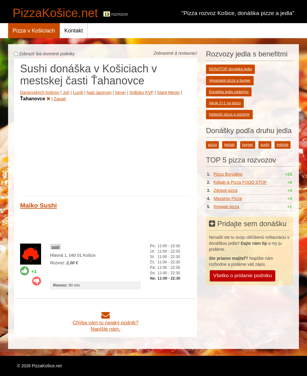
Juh (66, 92)
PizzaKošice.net (55, 13)
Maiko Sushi (38, 205)
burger (247, 145)
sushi (55, 247)
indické (282, 145)
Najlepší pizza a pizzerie (229, 114)
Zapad (60, 98)
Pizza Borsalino (228, 174)
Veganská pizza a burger (230, 80)
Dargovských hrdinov (39, 92)
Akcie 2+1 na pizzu (225, 103)
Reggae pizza (226, 206)
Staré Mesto (168, 92)
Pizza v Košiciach (34, 31)
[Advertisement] (105, 147)
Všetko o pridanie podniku (242, 275)
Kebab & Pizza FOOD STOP (240, 182)
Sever (120, 92)
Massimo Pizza (227, 198)
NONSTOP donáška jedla (230, 69)
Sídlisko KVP (142, 92)
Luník (78, 92)
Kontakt (73, 31)
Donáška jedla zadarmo (229, 92)
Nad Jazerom (99, 92)
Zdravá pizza (225, 190)
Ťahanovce (35, 98)
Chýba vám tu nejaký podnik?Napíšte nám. (106, 323)
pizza (212, 145)
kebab (229, 145)
